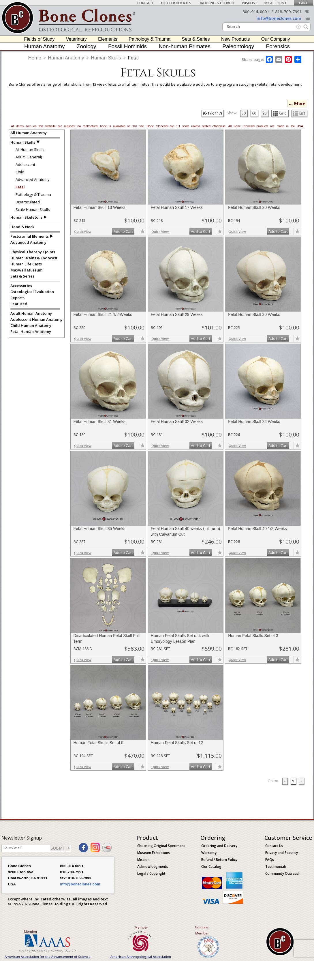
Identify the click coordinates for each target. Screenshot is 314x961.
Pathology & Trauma (149, 39)
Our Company (275, 39)
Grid (280, 113)
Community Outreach (282, 873)
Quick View (82, 231)
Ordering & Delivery (216, 3)
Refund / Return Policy (219, 859)
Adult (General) (29, 157)
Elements (107, 39)
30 (244, 113)
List (299, 113)
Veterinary (76, 39)
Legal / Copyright (151, 873)
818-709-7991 (288, 11)
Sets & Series (196, 39)
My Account (275, 3)
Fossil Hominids (127, 46)
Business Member (202, 930)
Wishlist (249, 3)
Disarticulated (28, 202)
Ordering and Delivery (219, 845)
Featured (18, 303)
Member (30, 931)
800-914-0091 (255, 11)
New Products (235, 39)
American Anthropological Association (140, 956)
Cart (303, 3)
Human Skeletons (26, 217)
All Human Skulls (30, 149)
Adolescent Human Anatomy (36, 319)
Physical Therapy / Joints (32, 251)
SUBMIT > (60, 848)
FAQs (269, 859)
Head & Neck (22, 226)
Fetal (133, 58)
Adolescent (25, 164)
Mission (143, 859)
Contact (145, 3)
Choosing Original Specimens (161, 845)
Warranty (209, 852)
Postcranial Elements (29, 236)
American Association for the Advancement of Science (48, 956)
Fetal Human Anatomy (30, 331)
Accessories (21, 285)
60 (254, 113)
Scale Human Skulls (33, 209)
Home (34, 58)
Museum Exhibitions (153, 852)
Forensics (278, 46)
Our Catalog (211, 866)
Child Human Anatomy (30, 325)
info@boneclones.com (279, 18)
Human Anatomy (44, 46)
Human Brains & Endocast (33, 258)
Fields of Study (39, 39)
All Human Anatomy (28, 132)
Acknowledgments (152, 866)
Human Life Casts (26, 264)
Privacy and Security (281, 852)
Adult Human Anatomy (31, 313)
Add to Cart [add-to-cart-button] (123, 231)
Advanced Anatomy (33, 179)
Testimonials (276, 866)
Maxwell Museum (26, 270)
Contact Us (274, 845)
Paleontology (238, 46)
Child (20, 172)
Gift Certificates (176, 3)
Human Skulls (106, 58)
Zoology (86, 46)
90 (264, 113)
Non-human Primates (184, 46)
